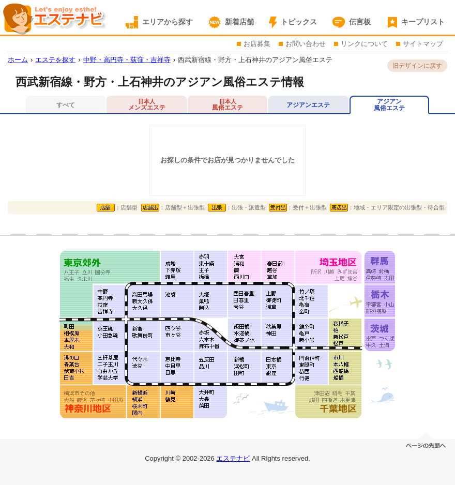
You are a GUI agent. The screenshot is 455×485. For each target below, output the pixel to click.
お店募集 (257, 44)
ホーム (18, 60)
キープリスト (423, 22)
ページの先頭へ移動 (426, 442)
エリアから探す (167, 22)
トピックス (299, 22)
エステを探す (55, 60)
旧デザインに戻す (417, 65)
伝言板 (360, 22)
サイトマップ (423, 44)
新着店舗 (239, 22)
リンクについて (364, 44)
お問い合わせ (305, 44)
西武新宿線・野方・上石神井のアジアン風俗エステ (255, 60)
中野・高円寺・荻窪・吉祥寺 (127, 60)
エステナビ (233, 458)
